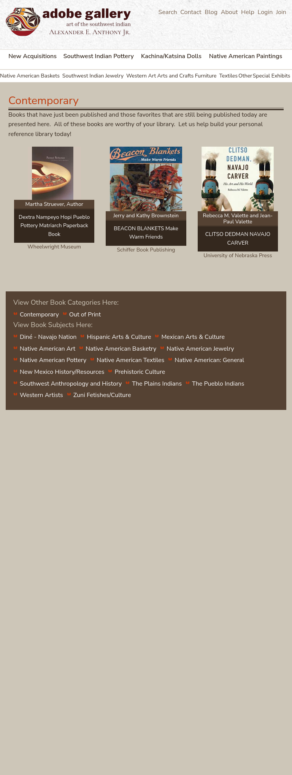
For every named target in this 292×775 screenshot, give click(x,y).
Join (281, 12)
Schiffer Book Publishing (146, 249)
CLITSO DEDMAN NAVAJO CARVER (237, 238)
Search (168, 12)
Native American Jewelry (200, 349)
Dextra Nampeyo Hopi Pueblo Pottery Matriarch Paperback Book (54, 226)
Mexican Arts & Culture (193, 337)
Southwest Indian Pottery (98, 56)
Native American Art (47, 349)
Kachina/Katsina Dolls (171, 56)
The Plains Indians (157, 384)
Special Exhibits (271, 75)
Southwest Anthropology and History (71, 384)
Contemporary (39, 314)
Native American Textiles (130, 360)
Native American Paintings (245, 56)
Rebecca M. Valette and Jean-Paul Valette (238, 218)
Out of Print (85, 314)
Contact (190, 12)
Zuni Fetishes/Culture (102, 395)
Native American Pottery (53, 360)
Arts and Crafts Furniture (186, 75)
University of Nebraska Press (237, 255)
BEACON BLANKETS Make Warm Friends (146, 232)
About (229, 12)
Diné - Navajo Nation (48, 337)
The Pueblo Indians (218, 384)
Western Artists (41, 395)
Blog (211, 12)
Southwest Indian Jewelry (93, 75)
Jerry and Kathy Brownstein (146, 215)
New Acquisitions (32, 56)
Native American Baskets (30, 75)
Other (245, 75)
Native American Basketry (121, 349)
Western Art (141, 75)
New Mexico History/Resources (62, 372)
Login (265, 12)
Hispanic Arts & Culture (119, 337)
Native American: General (209, 360)
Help (247, 12)
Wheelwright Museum (54, 246)
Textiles (228, 75)
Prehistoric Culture (139, 372)
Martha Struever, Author (54, 204)
